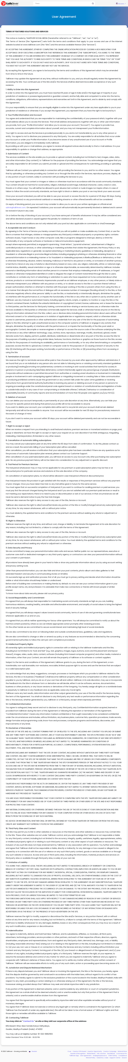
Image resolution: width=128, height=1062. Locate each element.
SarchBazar (111, 1053)
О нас (70, 1051)
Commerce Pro (121, 1053)
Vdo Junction (101, 1053)
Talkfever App (74, 1055)
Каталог (124, 1058)
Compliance (122, 1055)
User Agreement (86, 1055)
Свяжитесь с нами (103, 1058)
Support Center (115, 1058)
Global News (91, 1053)
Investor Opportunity (95, 1051)
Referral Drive (122, 1051)
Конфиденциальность (100, 1055)
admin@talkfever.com (16, 207)
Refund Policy (91, 1058)
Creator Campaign (110, 1051)
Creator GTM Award (80, 1051)
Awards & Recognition (78, 1053)
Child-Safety (112, 1055)
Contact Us (28, 1021)
